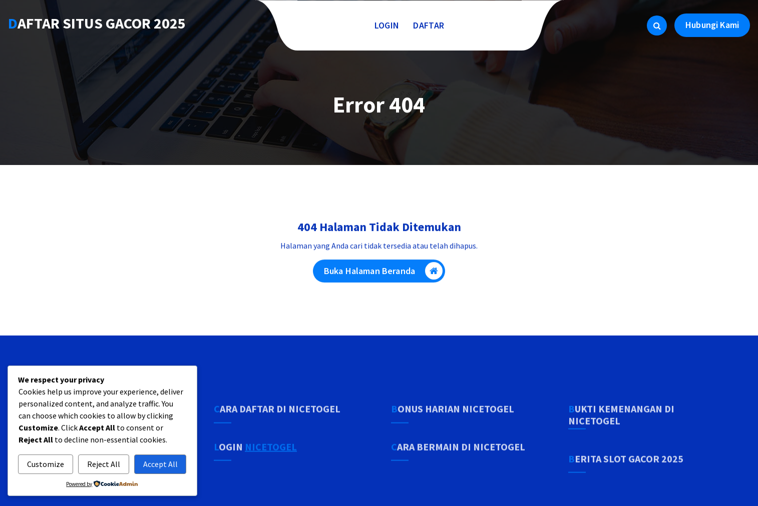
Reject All (103, 464)
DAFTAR (428, 25)
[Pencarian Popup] (657, 26)
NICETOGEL (271, 466)
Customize (45, 464)
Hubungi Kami (712, 24)
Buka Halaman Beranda (383, 274)
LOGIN (387, 25)
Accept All (160, 464)
